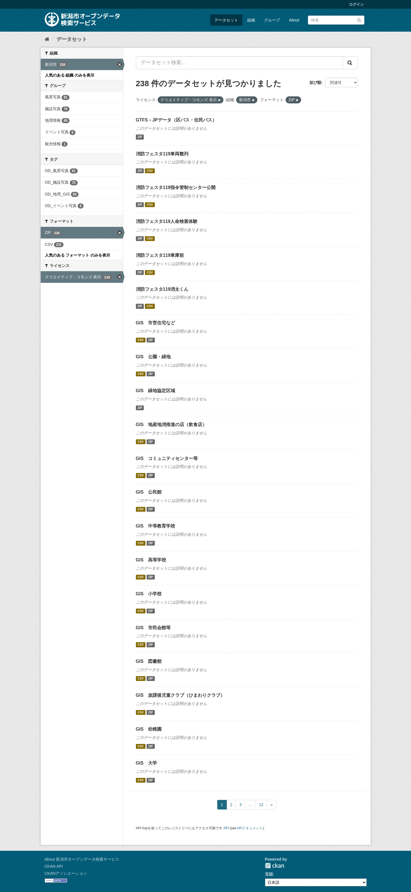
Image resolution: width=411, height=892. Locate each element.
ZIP (140, 137)
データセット (226, 20)
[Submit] (359, 19)
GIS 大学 (146, 763)
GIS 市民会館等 (153, 627)
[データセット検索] (336, 20)
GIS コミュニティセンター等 (167, 458)
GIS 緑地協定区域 (155, 390)
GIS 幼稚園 (149, 729)
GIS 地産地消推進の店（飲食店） (171, 424)
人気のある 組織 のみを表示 (70, 75)
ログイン (356, 4)
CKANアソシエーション (66, 873)
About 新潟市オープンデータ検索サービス (82, 859)
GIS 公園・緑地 (153, 356)
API (226, 828)
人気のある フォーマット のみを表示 (77, 255)
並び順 (315, 82)
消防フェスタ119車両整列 (162, 153)
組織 (251, 20)
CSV (150, 170)
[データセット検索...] (239, 62)
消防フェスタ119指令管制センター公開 (176, 187)
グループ (272, 20)
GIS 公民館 (149, 492)
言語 (269, 874)
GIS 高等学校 (151, 559)
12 (261, 804)
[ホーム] (47, 39)
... (250, 804)
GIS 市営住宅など (155, 322)
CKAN (274, 866)
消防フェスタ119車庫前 (160, 255)
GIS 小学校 (149, 593)
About (294, 20)
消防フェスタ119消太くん (162, 289)
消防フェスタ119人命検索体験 (167, 221)
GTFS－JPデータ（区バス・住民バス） (176, 120)
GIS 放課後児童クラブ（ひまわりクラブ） (180, 695)
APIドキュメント (250, 828)
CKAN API (54, 866)
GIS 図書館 (149, 661)
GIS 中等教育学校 (155, 526)
